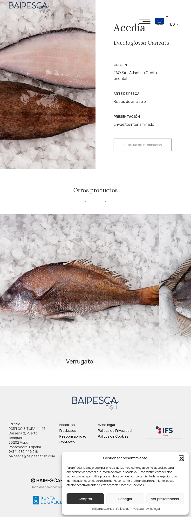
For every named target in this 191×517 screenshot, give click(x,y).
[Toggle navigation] (144, 21)
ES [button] (173, 24)
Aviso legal (153, 509)
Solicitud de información (142, 144)
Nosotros (67, 424)
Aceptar (85, 498)
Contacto (67, 442)
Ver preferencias (165, 498)
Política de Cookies (102, 509)
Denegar (125, 498)
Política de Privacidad (130, 509)
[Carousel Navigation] (95, 202)
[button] (181, 458)
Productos (67, 430)
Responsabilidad (72, 436)
